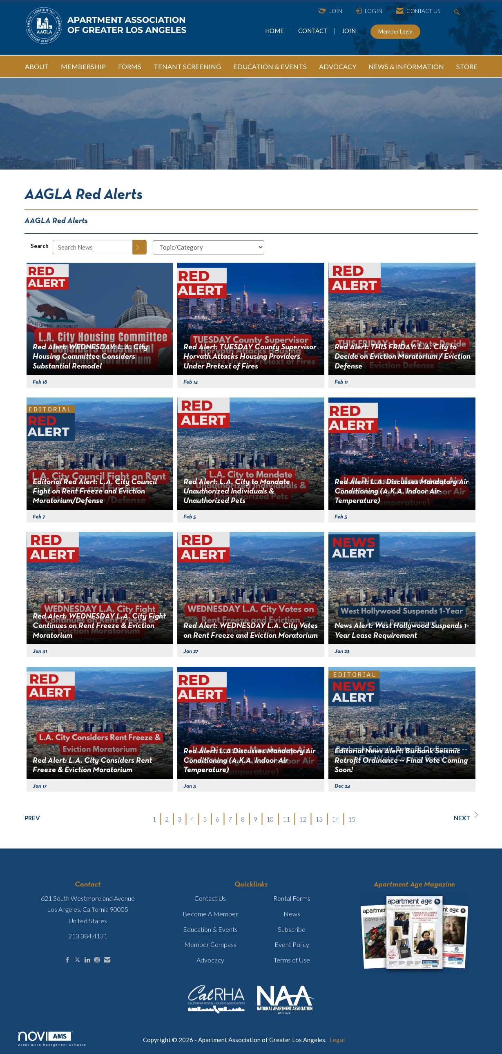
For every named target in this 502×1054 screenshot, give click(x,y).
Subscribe (292, 929)
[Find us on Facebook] (67, 960)
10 (270, 819)
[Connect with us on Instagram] (97, 960)
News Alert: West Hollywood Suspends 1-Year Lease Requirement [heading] (402, 630)
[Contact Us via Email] (107, 960)
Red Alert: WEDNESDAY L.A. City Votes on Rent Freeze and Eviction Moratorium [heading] (250, 630)
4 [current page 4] (192, 819)
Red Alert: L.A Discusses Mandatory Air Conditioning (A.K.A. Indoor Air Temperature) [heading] (249, 761)
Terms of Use (292, 960)
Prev (32, 818)
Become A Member (210, 914)
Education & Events (210, 929)
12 (302, 819)
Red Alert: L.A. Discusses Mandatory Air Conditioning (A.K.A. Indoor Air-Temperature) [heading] (402, 491)
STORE (466, 66)
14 (335, 819)
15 (351, 819)
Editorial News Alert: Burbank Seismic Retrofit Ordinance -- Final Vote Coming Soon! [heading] (401, 761)
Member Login (395, 31)
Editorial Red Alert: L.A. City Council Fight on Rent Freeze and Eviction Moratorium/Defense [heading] (95, 491)
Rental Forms (291, 898)
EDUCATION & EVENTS (270, 66)
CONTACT (314, 30)
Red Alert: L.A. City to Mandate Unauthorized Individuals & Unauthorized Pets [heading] (236, 491)
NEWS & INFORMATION (406, 66)
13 (319, 819)
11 (286, 819)
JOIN (349, 30)
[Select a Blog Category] (208, 247)
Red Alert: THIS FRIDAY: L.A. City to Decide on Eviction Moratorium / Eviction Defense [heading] (403, 357)
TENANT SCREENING (187, 66)
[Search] (140, 247)
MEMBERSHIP (83, 66)
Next (466, 817)
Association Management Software (52, 1039)
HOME (275, 30)
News (291, 914)
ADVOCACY (337, 66)
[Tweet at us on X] (77, 960)
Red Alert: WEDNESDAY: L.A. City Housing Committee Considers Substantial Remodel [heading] (90, 357)
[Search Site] (458, 11)
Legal (337, 1039)
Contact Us (210, 898)
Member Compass (210, 944)
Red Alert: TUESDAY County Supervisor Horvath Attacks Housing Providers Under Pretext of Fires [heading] (249, 357)
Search (40, 246)
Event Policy (291, 944)
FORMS (129, 66)
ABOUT (37, 66)
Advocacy (210, 960)
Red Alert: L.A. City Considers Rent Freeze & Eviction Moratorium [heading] (92, 765)
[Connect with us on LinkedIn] (87, 960)
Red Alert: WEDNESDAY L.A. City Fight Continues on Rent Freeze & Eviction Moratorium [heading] (99, 626)
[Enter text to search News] (93, 247)
